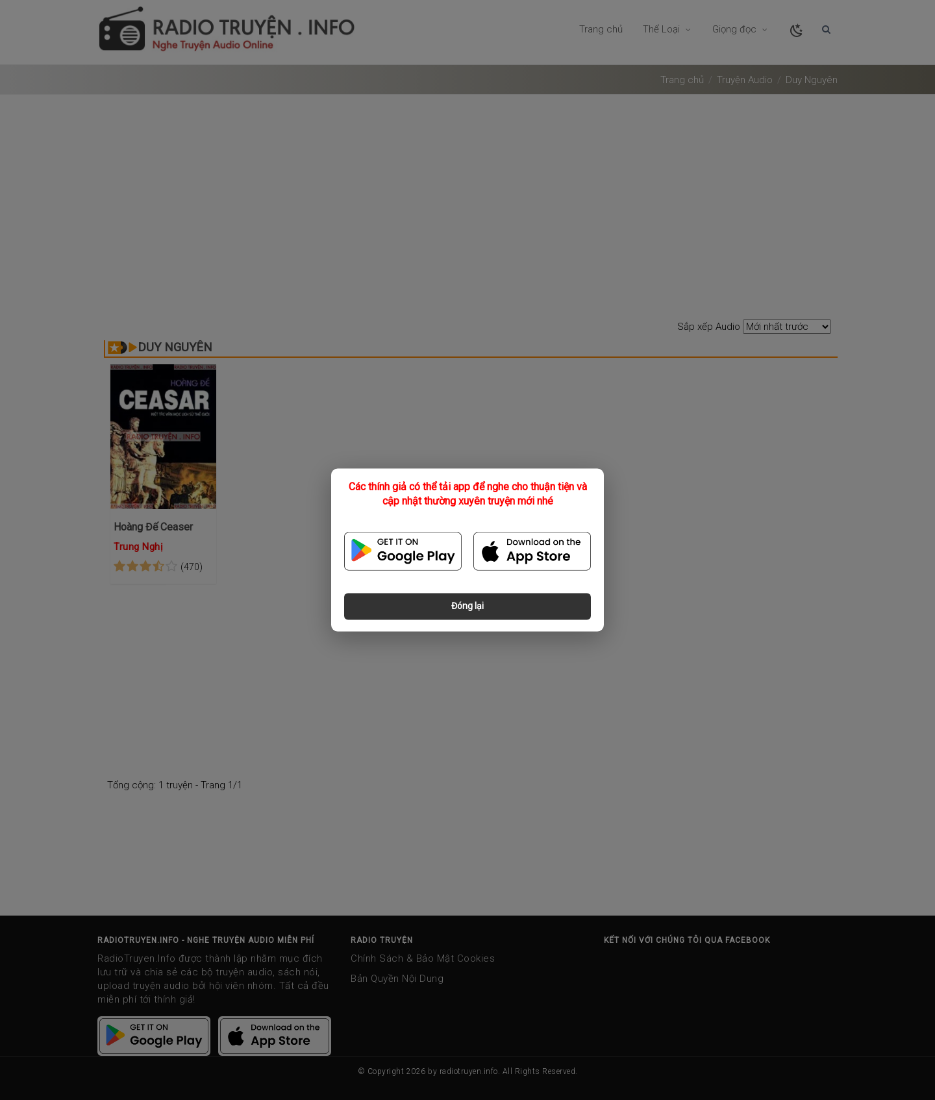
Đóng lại (467, 606)
